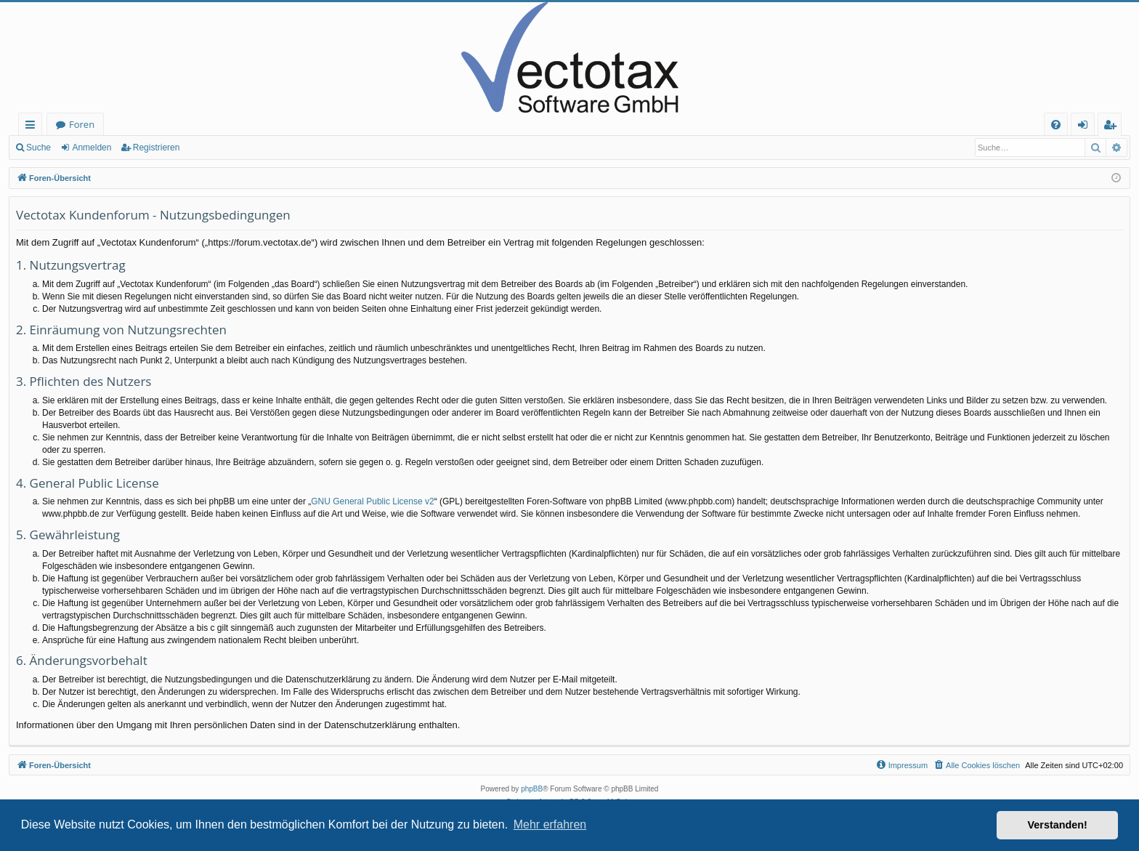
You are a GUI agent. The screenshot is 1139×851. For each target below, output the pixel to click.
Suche (38, 147)
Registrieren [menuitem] (1113, 127)
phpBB (532, 789)
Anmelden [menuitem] (1086, 127)
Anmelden (91, 147)
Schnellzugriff (33, 127)
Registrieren (156, 147)
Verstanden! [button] (1057, 825)
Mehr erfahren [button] (550, 824)
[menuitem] (1056, 124)
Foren (81, 124)
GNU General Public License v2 (372, 501)
